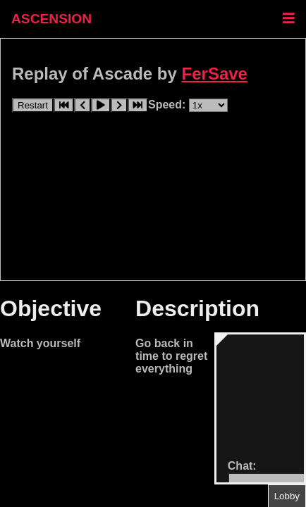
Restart (33, 105)
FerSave (214, 73)
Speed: (168, 105)
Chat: (242, 466)
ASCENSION (51, 18)
